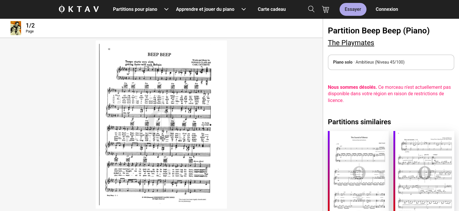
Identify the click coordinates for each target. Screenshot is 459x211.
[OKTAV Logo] (79, 9)
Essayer (353, 9)
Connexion (387, 9)
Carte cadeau (272, 9)
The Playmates (351, 43)
